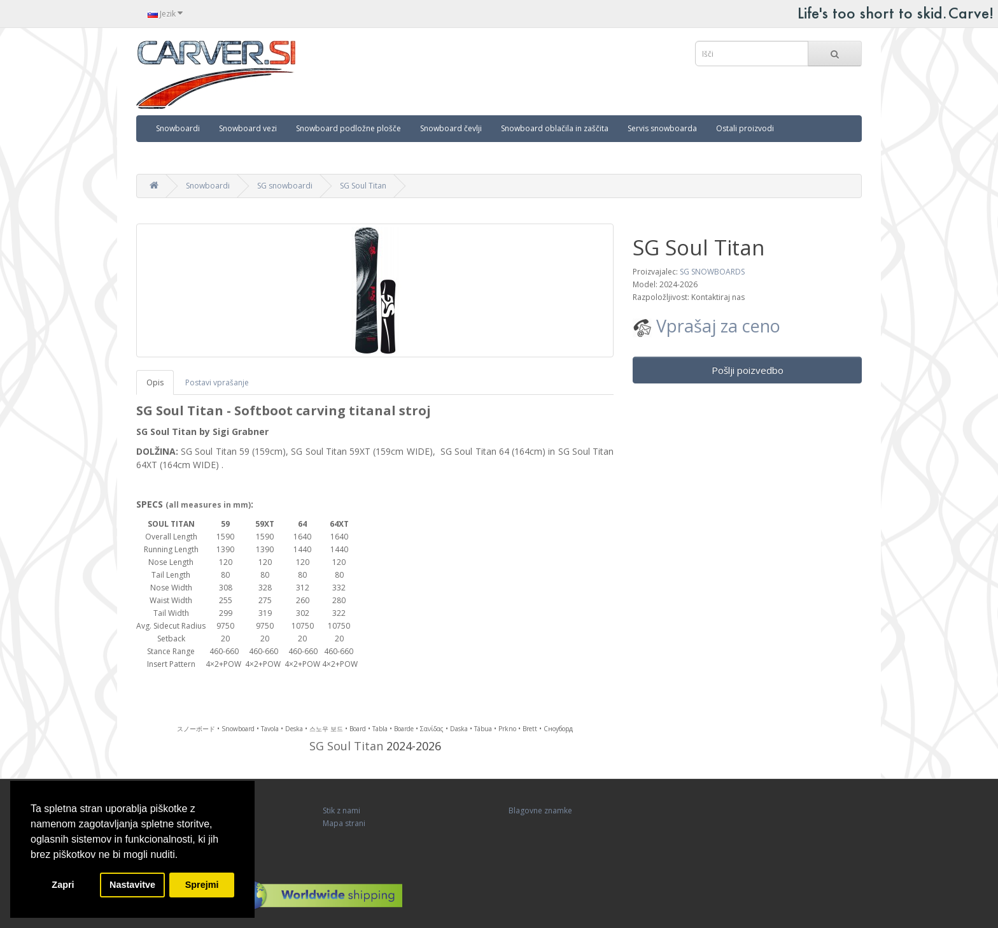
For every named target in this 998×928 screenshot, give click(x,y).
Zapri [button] (63, 885)
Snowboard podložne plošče (348, 128)
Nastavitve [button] (132, 885)
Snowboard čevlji (451, 128)
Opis (155, 382)
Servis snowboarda (662, 128)
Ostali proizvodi (745, 128)
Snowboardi (178, 128)
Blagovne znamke (540, 810)
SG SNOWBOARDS (712, 271)
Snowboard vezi (248, 128)
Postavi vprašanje (217, 382)
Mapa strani (344, 823)
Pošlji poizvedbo (748, 370)
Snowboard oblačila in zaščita (554, 128)
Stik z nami (341, 810)
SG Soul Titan (363, 185)
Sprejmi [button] (202, 885)
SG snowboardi (285, 185)
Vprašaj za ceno (706, 326)
